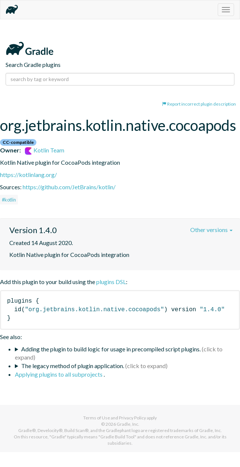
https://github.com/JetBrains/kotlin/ (69, 186)
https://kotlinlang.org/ (28, 174)
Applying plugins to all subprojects (59, 374)
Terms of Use (96, 418)
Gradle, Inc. (128, 424)
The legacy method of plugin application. (72, 365)
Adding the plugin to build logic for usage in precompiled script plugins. (111, 348)
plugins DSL (111, 281)
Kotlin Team (44, 150)
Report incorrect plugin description (199, 104)
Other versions (211, 229)
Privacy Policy (132, 418)
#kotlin (9, 200)
